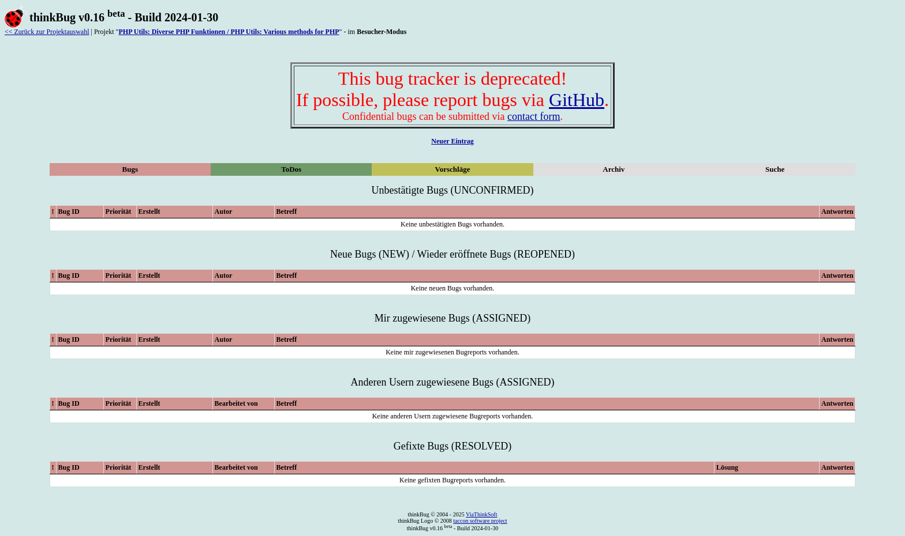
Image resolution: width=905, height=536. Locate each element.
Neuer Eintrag (452, 141)
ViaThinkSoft (481, 514)
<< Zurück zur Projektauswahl (47, 32)
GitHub (576, 99)
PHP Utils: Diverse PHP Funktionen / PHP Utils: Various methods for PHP (228, 32)
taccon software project (480, 521)
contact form (533, 116)
